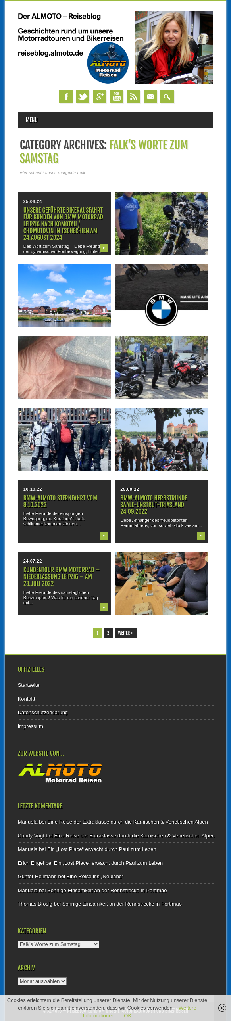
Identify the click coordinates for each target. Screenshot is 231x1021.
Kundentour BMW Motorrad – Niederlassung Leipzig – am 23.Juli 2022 (61, 576)
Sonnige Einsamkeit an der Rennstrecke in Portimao (107, 890)
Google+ (99, 96)
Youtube (116, 96)
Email (150, 96)
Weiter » (126, 633)
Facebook (66, 96)
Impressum (30, 726)
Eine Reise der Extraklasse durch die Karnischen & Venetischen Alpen (127, 822)
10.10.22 (32, 489)
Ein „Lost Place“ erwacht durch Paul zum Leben (101, 849)
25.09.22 (129, 489)
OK (127, 1016)
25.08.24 (32, 201)
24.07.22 (32, 561)
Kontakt (26, 699)
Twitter (82, 96)
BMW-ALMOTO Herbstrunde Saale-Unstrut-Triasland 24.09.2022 (153, 504)
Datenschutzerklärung (43, 712)
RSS (133, 96)
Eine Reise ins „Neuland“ (95, 876)
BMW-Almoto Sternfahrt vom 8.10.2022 (60, 501)
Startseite (29, 685)
